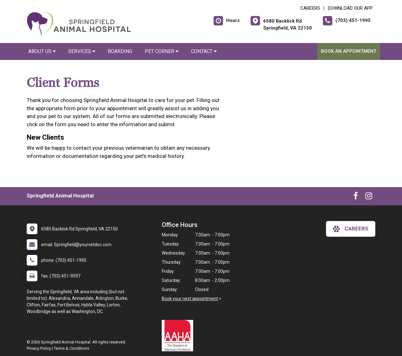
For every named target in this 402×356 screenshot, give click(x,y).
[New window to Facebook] (355, 197)
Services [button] (81, 51)
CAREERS (310, 8)
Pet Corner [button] (161, 51)
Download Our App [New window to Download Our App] (350, 8)
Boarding (120, 51)
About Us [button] (42, 51)
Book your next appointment (190, 298)
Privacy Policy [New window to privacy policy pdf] (39, 348)
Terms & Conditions (71, 348)
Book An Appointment (348, 51)
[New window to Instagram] (368, 197)
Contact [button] (204, 51)
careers (350, 228)
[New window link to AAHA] (179, 335)
